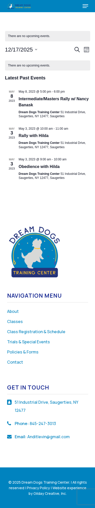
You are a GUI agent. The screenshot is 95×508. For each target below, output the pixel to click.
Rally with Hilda (34, 135)
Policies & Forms (23, 352)
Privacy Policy (38, 487)
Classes (15, 321)
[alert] (47, 36)
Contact (15, 362)
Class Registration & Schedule (36, 331)
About (13, 311)
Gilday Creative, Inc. (50, 493)
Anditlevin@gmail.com (48, 436)
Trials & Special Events (28, 342)
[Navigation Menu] (85, 6)
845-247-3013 (43, 423)
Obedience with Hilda (39, 166)
